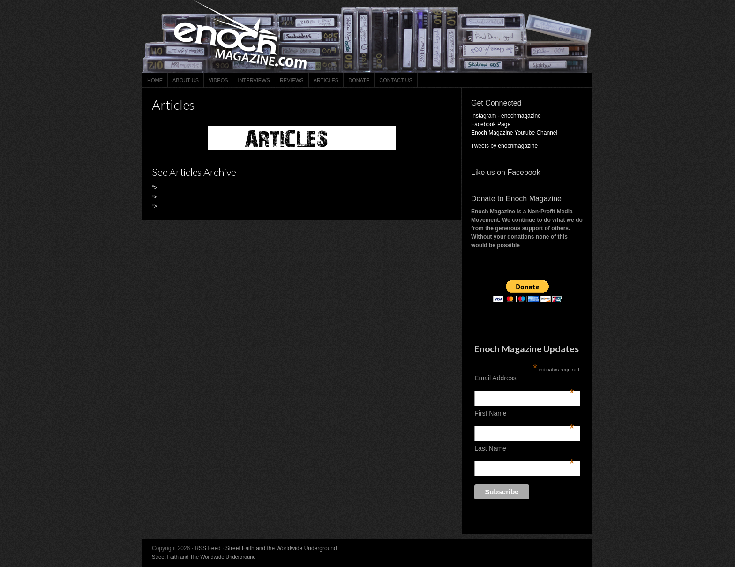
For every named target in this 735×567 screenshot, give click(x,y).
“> (154, 187)
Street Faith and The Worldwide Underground (204, 556)
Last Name (524, 448)
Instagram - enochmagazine (506, 116)
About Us (185, 80)
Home (155, 80)
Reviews (292, 80)
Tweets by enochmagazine (504, 146)
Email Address (524, 378)
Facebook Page (490, 124)
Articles (326, 80)
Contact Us (395, 80)
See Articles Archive (194, 172)
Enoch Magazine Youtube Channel (514, 132)
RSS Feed (207, 548)
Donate (358, 80)
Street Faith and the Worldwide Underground (281, 548)
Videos (218, 80)
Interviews (254, 80)
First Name (524, 413)
